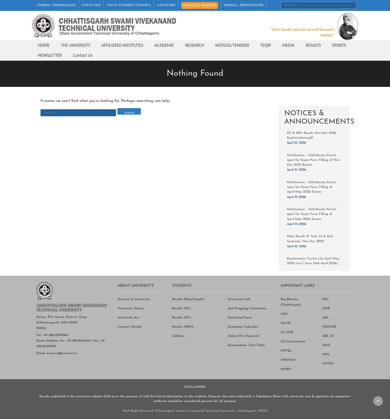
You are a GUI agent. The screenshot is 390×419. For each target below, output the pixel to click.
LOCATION (166, 5)
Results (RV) (181, 317)
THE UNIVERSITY (75, 45)
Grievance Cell (239, 299)
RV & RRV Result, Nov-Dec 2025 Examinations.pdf (311, 135)
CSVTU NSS (91, 5)
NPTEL (286, 350)
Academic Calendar (243, 327)
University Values (131, 308)
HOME (44, 45)
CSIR (326, 308)
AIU (325, 317)
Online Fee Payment (243, 336)
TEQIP (265, 45)
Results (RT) (181, 308)
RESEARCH (194, 45)
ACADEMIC (164, 45)
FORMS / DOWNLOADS (57, 5)
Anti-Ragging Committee (247, 308)
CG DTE (287, 332)
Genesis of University (134, 299)
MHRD (286, 369)
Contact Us (83, 55)
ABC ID (328, 336)
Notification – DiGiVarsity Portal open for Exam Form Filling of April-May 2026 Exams (311, 187)
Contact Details (130, 327)
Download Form (240, 317)
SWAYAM (288, 360)
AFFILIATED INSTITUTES (122, 45)
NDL (326, 354)
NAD (326, 345)
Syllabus (178, 336)
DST (326, 299)
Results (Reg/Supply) (188, 299)
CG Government (293, 341)
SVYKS (328, 363)
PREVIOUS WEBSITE (199, 5)
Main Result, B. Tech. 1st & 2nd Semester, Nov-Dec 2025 (309, 239)
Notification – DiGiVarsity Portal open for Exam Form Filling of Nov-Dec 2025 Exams (313, 160)
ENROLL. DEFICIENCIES (243, 5)
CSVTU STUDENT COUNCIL (128, 5)
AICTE (286, 323)
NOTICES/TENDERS (232, 45)
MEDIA (288, 45)
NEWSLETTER (50, 55)
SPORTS (339, 45)
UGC (284, 314)
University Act (128, 317)
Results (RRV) (183, 327)
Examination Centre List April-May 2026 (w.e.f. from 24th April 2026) (313, 261)
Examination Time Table (246, 345)
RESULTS (313, 45)
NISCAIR (330, 327)
